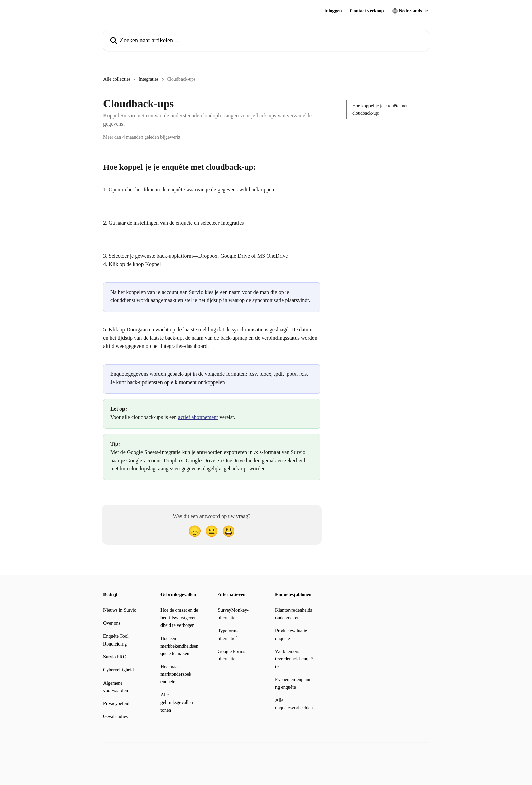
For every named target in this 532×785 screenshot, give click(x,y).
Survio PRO (114, 656)
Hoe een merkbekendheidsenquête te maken (179, 646)
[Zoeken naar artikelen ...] (266, 40)
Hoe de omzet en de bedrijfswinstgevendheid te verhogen (179, 618)
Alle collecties (116, 79)
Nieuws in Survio (119, 610)
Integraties (148, 79)
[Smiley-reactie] (228, 531)
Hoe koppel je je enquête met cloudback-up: (380, 109)
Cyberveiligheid (118, 669)
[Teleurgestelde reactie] (194, 531)
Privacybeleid (116, 703)
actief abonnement (198, 417)
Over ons (111, 623)
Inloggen (333, 10)
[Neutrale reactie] (211, 531)
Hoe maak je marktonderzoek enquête (175, 674)
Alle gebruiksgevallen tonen (176, 702)
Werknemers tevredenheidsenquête (294, 659)
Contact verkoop (367, 10)
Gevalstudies (115, 716)
